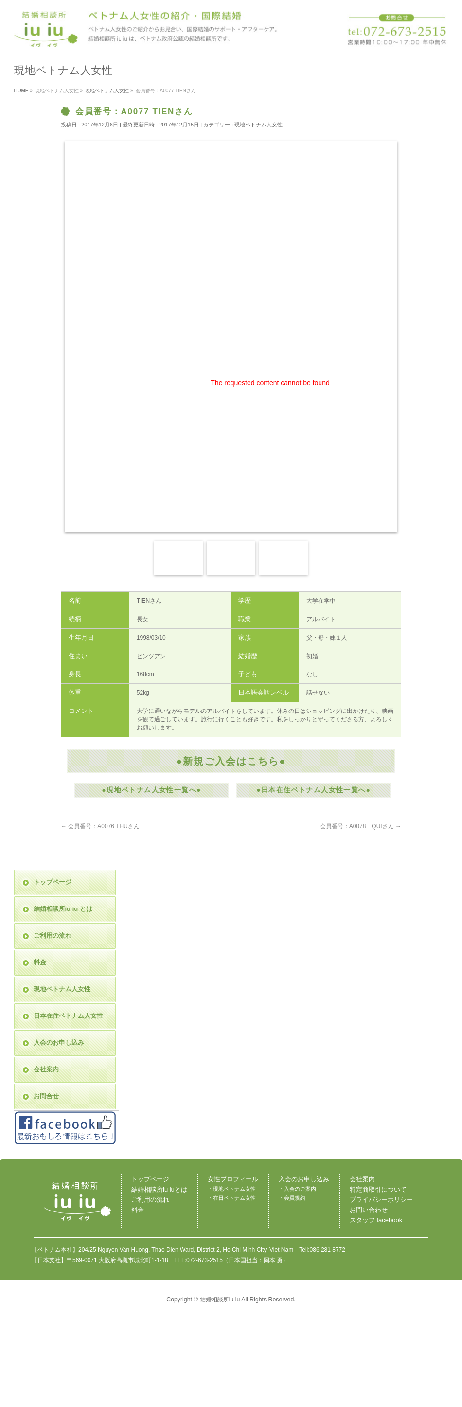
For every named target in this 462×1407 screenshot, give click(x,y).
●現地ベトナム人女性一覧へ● (151, 790)
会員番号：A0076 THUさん (100, 826)
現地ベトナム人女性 (258, 124)
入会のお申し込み (59, 1042)
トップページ (52, 882)
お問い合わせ (369, 1209)
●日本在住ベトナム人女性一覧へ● (313, 790)
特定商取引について (378, 1189)
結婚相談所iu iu (220, 1299)
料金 (40, 962)
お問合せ (46, 1096)
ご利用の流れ (52, 935)
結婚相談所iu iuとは (159, 1189)
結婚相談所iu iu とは (63, 908)
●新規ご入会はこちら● (231, 761)
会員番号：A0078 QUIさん (360, 826)
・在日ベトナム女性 (232, 1198)
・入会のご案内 (297, 1189)
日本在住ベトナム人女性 (68, 1015)
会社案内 (46, 1069)
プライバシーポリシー (381, 1199)
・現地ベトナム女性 (232, 1189)
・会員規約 (292, 1198)
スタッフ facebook (376, 1220)
